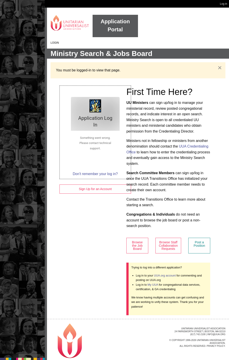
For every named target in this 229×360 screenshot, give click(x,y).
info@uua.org (216, 334)
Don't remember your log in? (95, 174)
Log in (223, 3)
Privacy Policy (216, 346)
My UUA (153, 284)
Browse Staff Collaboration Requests (168, 245)
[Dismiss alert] (220, 67)
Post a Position (199, 243)
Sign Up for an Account (95, 189)
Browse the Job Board (137, 245)
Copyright (178, 340)
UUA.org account (165, 275)
